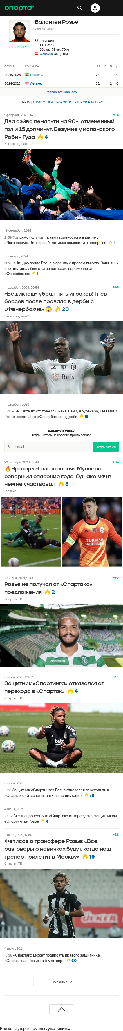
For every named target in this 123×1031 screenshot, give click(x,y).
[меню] (111, 8)
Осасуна (46, 54)
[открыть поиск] (80, 8)
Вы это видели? (16, 143)
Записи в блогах (89, 102)
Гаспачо (10, 491)
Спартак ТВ (13, 599)
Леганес (34, 83)
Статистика (43, 102)
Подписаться (19, 47)
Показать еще (61, 982)
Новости (63, 102)
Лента (25, 102)
